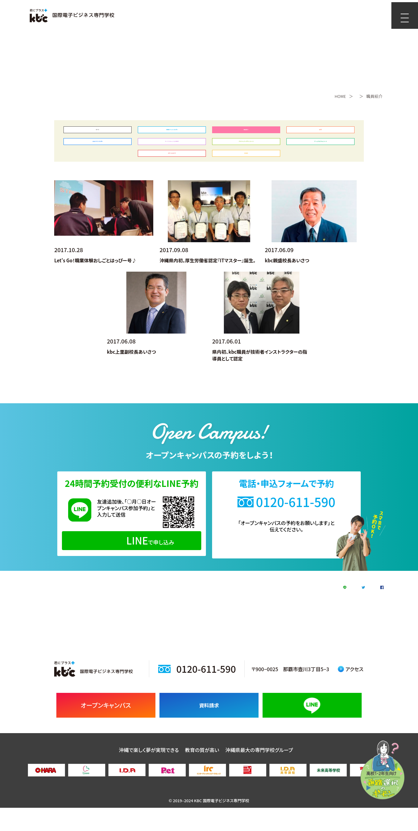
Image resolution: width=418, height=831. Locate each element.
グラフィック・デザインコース (246, 149)
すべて (97, 132)
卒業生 (246, 165)
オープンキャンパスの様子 (172, 149)
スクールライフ (172, 165)
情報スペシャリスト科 (172, 132)
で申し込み (132, 555)
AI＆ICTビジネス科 (97, 149)
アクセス (351, 692)
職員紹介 (246, 132)
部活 (320, 132)
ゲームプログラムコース (320, 149)
